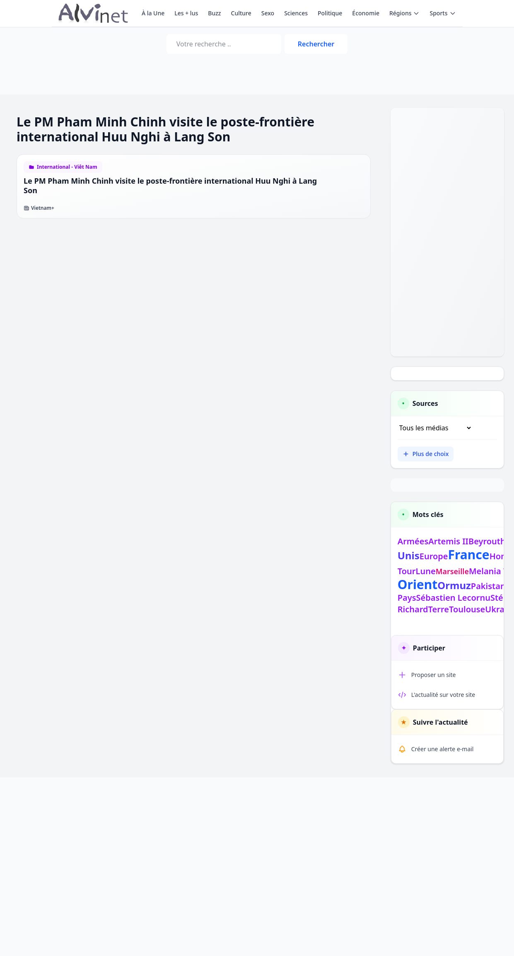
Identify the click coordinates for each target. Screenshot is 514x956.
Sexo (267, 13)
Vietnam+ (39, 208)
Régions (404, 13)
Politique (330, 13)
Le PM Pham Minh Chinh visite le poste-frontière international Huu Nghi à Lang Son (170, 185)
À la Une (153, 13)
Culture (241, 13)
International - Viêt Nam (67, 167)
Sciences (296, 13)
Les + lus (186, 13)
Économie (365, 13)
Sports (443, 13)
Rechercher (316, 44)
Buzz (214, 13)
